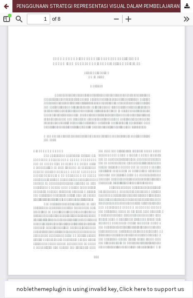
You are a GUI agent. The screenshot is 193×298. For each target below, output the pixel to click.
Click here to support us (151, 289)
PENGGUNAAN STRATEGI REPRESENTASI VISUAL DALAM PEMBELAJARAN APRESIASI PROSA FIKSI (105, 6)
